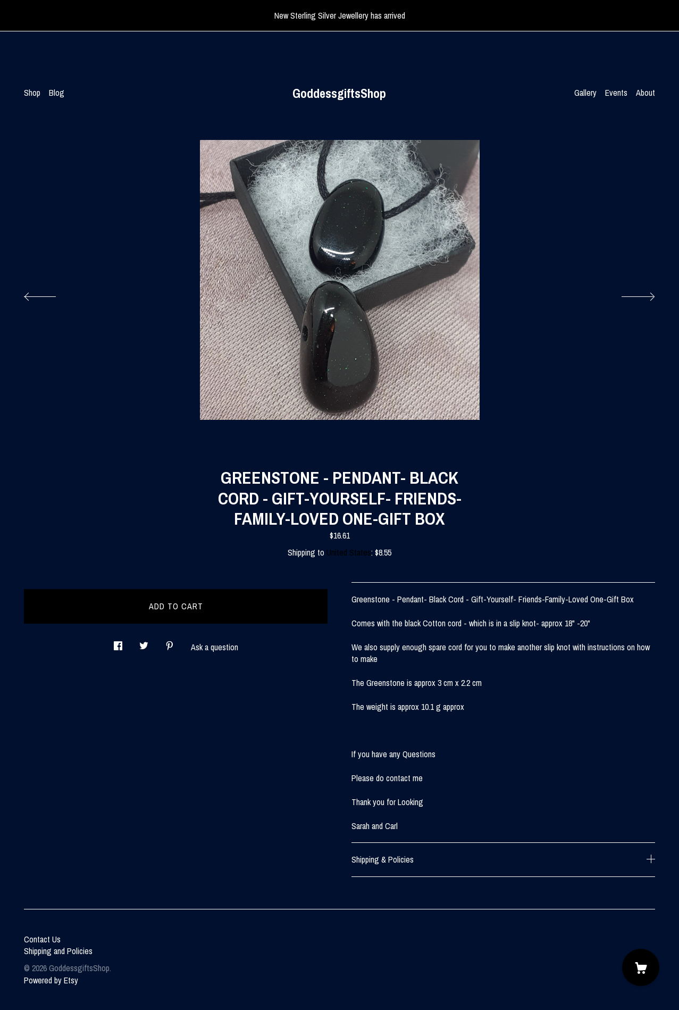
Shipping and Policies (58, 951)
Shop (32, 92)
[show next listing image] (628, 293)
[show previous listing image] (50, 293)
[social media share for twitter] (143, 643)
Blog (56, 92)
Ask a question (214, 647)
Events (616, 92)
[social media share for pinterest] (169, 643)
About (645, 92)
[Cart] (640, 967)
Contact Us (42, 939)
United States (348, 552)
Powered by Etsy (51, 980)
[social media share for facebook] (118, 643)
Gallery (585, 92)
